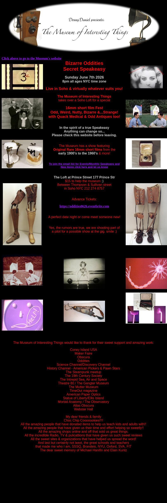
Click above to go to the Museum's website (31, 58)
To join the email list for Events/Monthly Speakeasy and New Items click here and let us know (84, 165)
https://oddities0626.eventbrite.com (84, 206)
